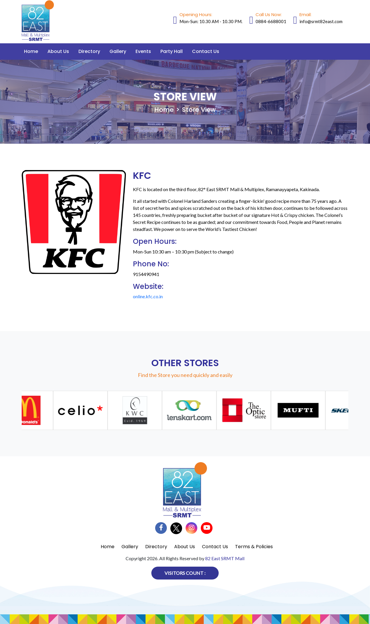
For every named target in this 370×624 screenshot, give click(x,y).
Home (31, 51)
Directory (89, 51)
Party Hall (171, 51)
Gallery (117, 51)
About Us (58, 51)
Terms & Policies (254, 546)
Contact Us (205, 51)
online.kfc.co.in (148, 296)
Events (143, 51)
